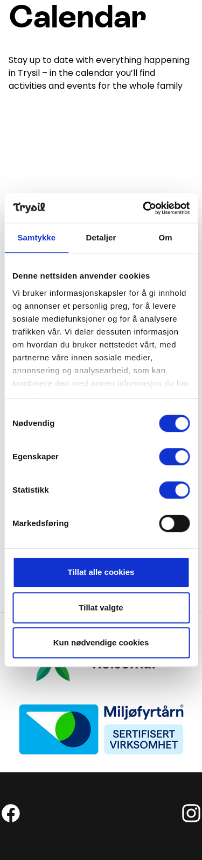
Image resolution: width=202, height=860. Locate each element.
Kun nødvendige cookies (101, 642)
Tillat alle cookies (101, 572)
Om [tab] (165, 237)
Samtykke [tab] (36, 237)
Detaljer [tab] (101, 237)
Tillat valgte (101, 607)
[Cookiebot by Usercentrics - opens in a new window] (144, 208)
